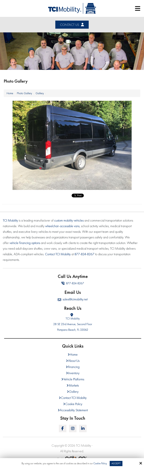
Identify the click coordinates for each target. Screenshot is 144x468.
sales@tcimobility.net (73, 299)
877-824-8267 (73, 283)
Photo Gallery (24, 93)
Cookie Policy (100, 463)
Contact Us (72, 24)
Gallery (40, 93)
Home (10, 93)
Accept (116, 463)
